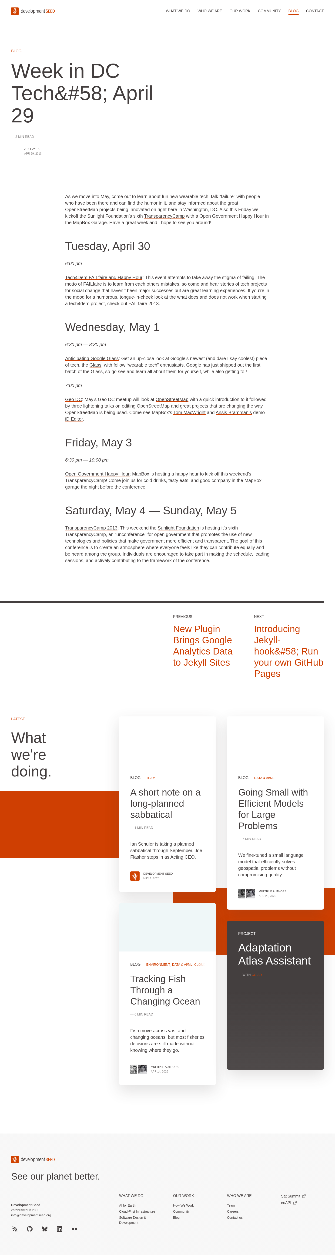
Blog (293, 11)
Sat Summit (293, 1196)
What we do (178, 11)
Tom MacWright (189, 412)
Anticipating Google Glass (92, 358)
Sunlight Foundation (178, 527)
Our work (240, 11)
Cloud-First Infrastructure (137, 1211)
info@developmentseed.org (31, 1215)
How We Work (183, 1205)
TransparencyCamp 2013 (91, 527)
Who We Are (239, 1196)
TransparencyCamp (164, 216)
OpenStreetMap (172, 399)
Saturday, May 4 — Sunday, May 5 (151, 510)
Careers (233, 1211)
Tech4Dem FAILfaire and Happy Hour (103, 277)
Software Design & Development (132, 1220)
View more (167, 994)
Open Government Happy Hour (97, 473)
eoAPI (289, 1203)
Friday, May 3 (98, 442)
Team (231, 1205)
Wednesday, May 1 (112, 327)
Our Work (183, 1196)
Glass (95, 365)
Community (269, 11)
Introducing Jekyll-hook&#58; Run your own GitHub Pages (288, 651)
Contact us (235, 1217)
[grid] (221, 906)
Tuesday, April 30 (107, 246)
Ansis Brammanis (234, 412)
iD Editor (74, 419)
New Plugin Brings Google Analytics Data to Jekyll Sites (203, 646)
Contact (315, 11)
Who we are (210, 11)
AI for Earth (127, 1205)
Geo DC (73, 399)
